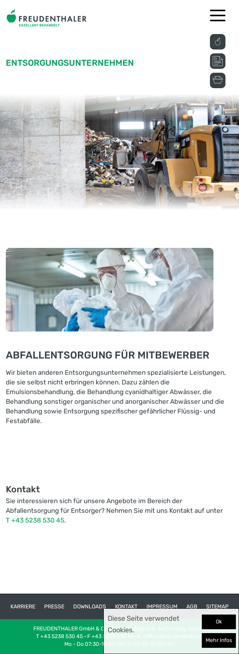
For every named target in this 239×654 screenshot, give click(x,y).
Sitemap (217, 606)
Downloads (89, 606)
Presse (54, 606)
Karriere (22, 606)
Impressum (161, 606)
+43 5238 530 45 (61, 636)
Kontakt (126, 606)
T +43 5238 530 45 (35, 520)
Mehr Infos (219, 640)
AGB (191, 606)
